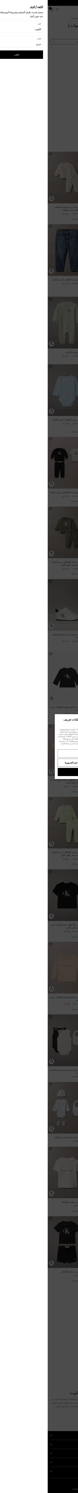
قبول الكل (39, 772)
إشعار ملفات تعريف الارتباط (54, 746)
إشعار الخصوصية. (36, 746)
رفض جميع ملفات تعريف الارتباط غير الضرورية (39, 762)
